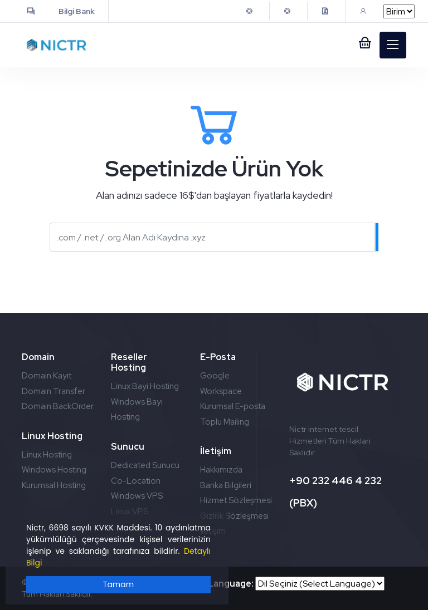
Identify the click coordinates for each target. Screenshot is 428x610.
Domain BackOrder (58, 406)
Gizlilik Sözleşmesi (234, 516)
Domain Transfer (53, 391)
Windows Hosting (54, 469)
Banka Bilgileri (225, 485)
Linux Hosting (47, 454)
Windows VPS (137, 495)
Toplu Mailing (224, 421)
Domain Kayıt (46, 375)
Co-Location (135, 480)
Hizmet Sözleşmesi (236, 500)
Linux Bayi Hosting (145, 386)
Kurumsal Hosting (54, 485)
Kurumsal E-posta (232, 406)
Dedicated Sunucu (145, 465)
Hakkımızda (221, 469)
